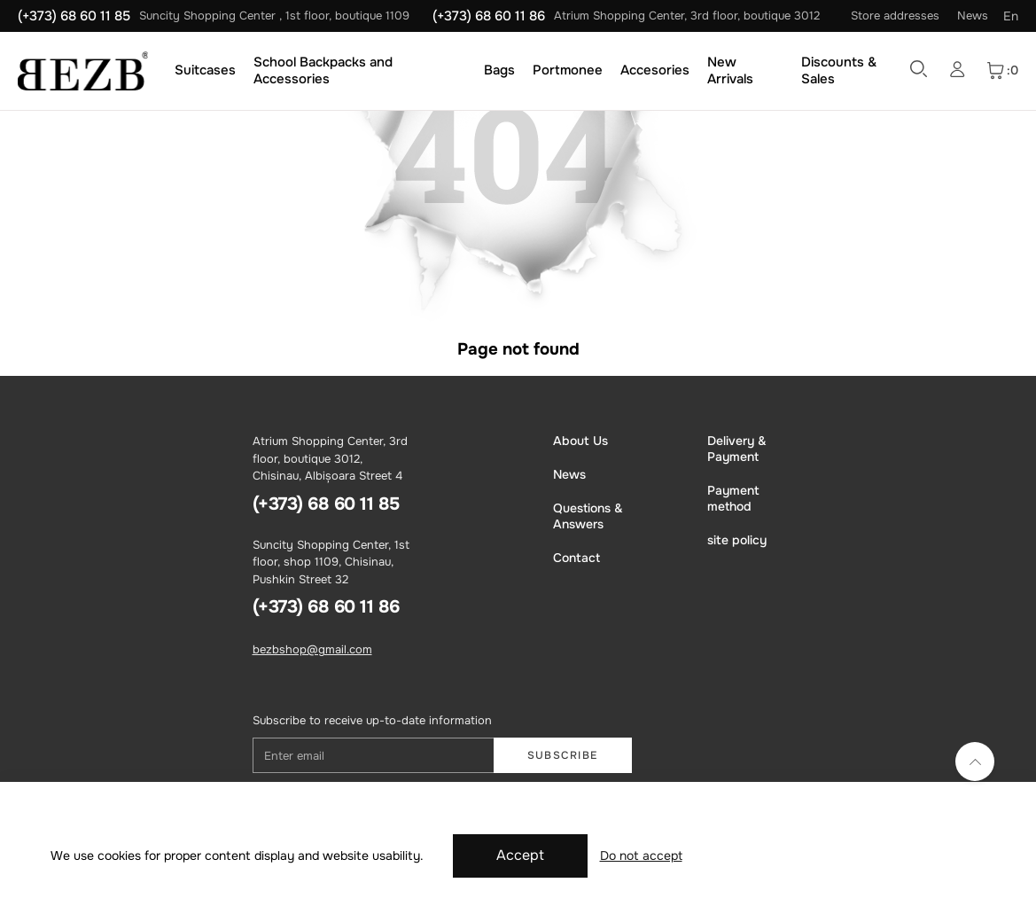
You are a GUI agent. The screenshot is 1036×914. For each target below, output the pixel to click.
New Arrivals (730, 70)
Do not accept (641, 855)
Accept (520, 855)
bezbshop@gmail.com (312, 649)
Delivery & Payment (737, 449)
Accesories (654, 70)
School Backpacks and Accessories (323, 70)
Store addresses (895, 15)
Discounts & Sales (838, 70)
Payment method (733, 498)
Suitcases (205, 70)
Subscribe (562, 755)
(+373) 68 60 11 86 (488, 16)
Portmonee (568, 70)
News (972, 15)
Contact (576, 558)
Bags (499, 70)
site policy (737, 540)
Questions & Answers (588, 516)
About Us (580, 441)
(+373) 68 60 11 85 (74, 16)
